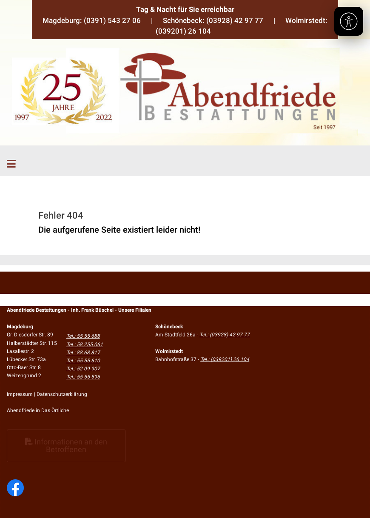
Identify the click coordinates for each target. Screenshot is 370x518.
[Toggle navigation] (11, 164)
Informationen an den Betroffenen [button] (66, 445)
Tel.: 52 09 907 (83, 369)
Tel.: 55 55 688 (83, 336)
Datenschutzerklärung (62, 394)
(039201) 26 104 (183, 31)
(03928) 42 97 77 (234, 20)
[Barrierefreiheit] (348, 21)
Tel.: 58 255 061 (84, 344)
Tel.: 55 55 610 (83, 361)
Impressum (20, 394)
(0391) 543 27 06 (112, 20)
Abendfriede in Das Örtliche (38, 410)
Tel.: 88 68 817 (83, 353)
